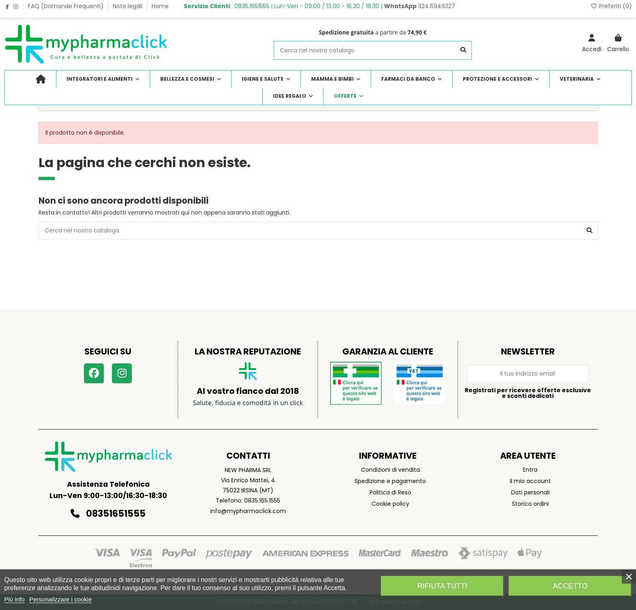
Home (160, 6)
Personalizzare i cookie (60, 599)
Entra (530, 470)
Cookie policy (390, 504)
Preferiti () (611, 6)
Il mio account (530, 481)
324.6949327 (419, 6)
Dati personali (530, 492)
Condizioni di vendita (390, 470)
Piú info (14, 599)
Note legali (128, 6)
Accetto (570, 586)
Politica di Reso (390, 492)
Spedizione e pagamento (390, 481)
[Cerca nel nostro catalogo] (463, 50)
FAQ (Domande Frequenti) (66, 6)
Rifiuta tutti (442, 586)
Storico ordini (530, 504)
